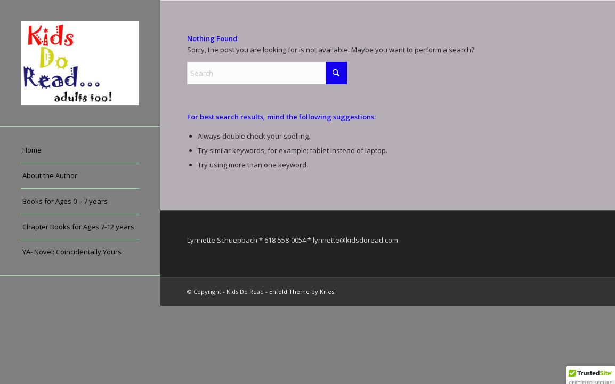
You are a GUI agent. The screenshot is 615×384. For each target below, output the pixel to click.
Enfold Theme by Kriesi (302, 291)
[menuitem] (80, 150)
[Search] (267, 73)
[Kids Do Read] (80, 63)
